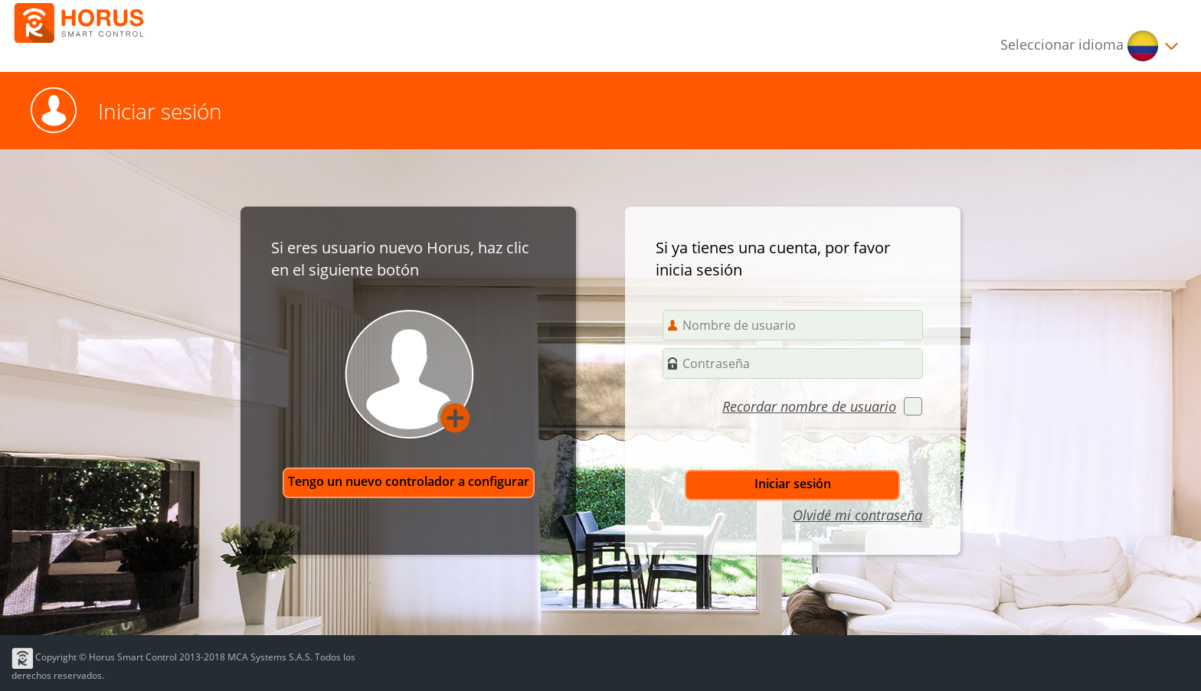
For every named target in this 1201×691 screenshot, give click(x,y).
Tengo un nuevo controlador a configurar (408, 481)
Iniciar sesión (792, 483)
